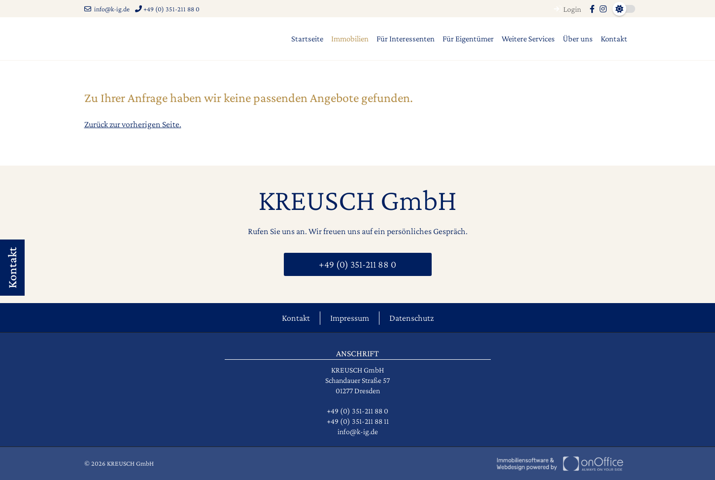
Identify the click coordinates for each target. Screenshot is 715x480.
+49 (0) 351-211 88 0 (167, 9)
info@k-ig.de (107, 9)
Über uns (578, 38)
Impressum (349, 318)
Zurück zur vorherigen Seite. (132, 124)
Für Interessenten (405, 38)
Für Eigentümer (468, 38)
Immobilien (350, 38)
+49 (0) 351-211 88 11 (358, 421)
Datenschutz (411, 318)
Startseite (307, 38)
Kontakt (614, 38)
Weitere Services (528, 38)
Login (566, 9)
